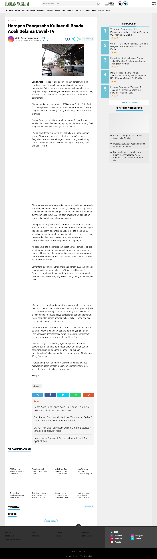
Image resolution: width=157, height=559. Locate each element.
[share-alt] (37, 395)
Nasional (136, 10)
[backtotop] (78, 526)
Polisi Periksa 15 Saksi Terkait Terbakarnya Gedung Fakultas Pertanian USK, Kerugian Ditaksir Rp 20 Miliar (132, 73)
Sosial (77, 10)
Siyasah (94, 10)
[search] (71, 3)
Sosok (146, 10)
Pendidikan (66, 10)
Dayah (119, 10)
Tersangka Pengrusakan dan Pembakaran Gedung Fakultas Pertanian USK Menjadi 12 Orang (132, 33)
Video (127, 10)
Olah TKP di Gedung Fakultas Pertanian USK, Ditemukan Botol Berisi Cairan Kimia (132, 45)
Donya (110, 10)
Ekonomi (22, 10)
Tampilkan (89, 507)
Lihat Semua (51, 521)
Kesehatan (53, 10)
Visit (103, 10)
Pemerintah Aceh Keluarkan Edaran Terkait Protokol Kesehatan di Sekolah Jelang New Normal (132, 60)
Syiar (85, 10)
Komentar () (88, 39)
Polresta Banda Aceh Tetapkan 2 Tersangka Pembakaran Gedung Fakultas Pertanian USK (132, 87)
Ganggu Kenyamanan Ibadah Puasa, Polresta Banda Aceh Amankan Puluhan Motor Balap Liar (128, 150)
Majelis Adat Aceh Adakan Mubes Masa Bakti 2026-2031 (129, 138)
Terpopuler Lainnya (129, 96)
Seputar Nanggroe (37, 10)
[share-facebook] (67, 39)
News (13, 10)
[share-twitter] (73, 39)
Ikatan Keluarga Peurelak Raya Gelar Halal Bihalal (127, 130)
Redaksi (71, 551)
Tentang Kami (82, 551)
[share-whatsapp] (79, 39)
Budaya (8, 532)
